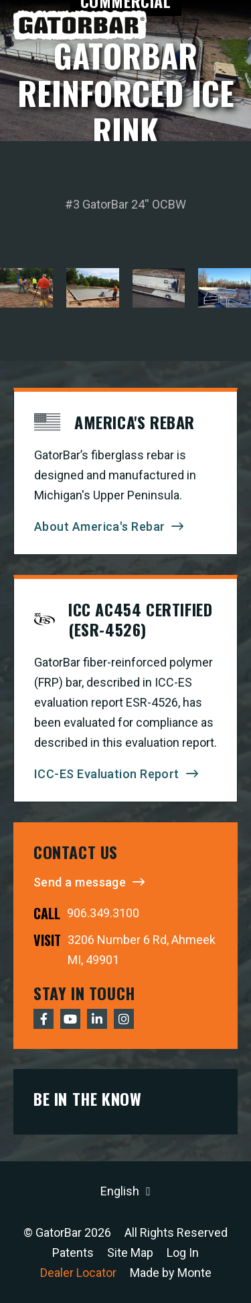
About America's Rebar (99, 526)
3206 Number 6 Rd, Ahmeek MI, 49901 (142, 950)
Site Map (130, 1253)
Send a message (79, 882)
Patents (73, 1253)
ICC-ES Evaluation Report (106, 774)
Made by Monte (171, 1273)
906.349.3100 (103, 913)
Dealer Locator (78, 1273)
